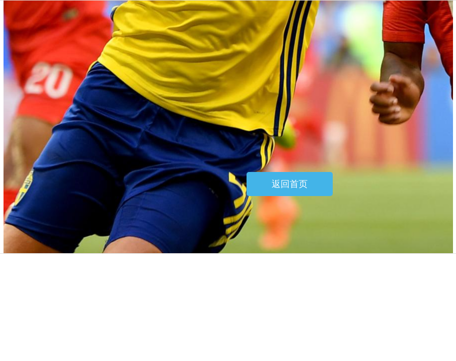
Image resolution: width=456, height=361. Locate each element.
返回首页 (290, 184)
